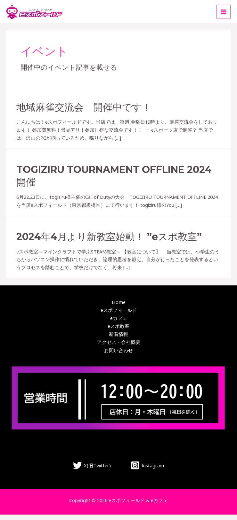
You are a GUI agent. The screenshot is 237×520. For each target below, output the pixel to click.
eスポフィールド (119, 316)
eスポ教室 (118, 332)
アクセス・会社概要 (118, 348)
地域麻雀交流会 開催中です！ (83, 113)
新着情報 (118, 340)
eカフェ (118, 324)
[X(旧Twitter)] (92, 470)
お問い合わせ (118, 355)
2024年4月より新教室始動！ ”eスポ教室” (109, 243)
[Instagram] (147, 470)
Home (118, 308)
